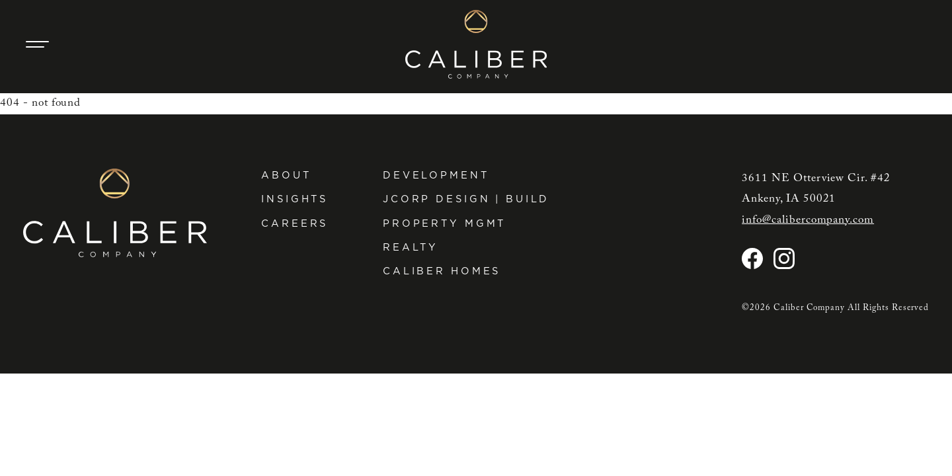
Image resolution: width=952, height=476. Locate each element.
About (286, 175)
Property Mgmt (444, 223)
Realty (410, 247)
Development (436, 175)
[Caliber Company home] (476, 44)
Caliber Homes (441, 271)
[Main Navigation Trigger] (37, 44)
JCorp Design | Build (466, 199)
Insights (294, 199)
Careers (294, 223)
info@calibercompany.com (808, 220)
